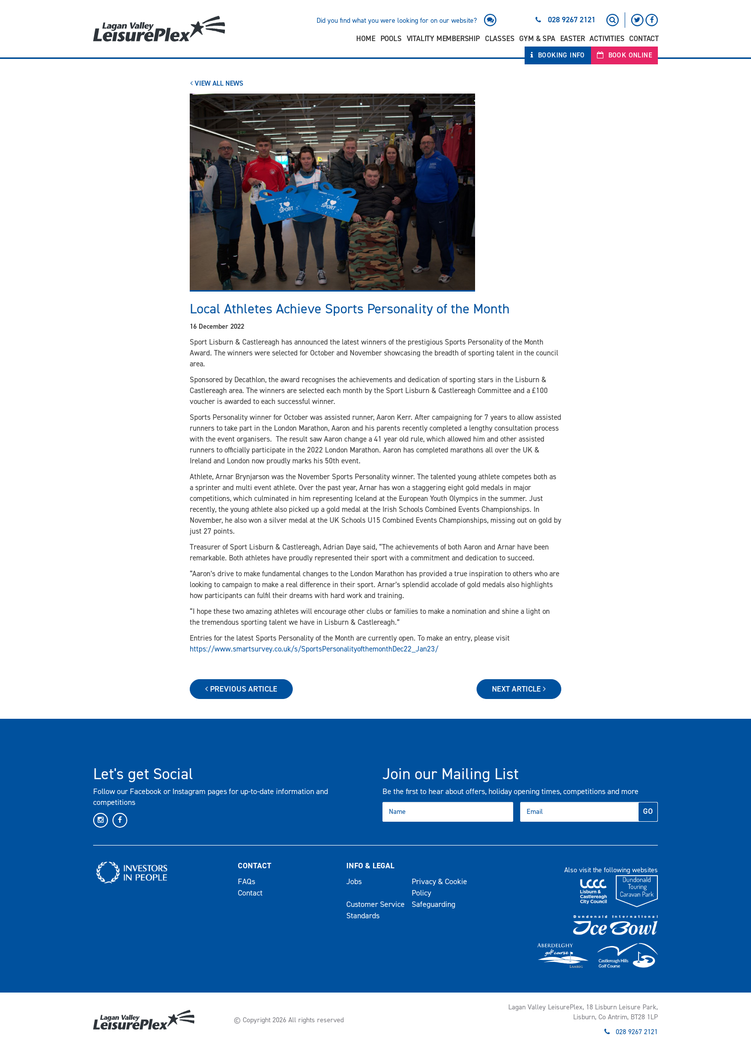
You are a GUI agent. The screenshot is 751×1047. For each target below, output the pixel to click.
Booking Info (558, 55)
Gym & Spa (537, 39)
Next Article (519, 689)
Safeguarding (433, 904)
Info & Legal (370, 865)
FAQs (246, 881)
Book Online (624, 55)
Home (365, 39)
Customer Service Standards (375, 910)
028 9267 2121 (571, 19)
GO (648, 811)
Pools (391, 39)
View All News (216, 83)
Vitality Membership (443, 39)
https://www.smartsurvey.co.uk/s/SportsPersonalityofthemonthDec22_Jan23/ (314, 649)
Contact (644, 39)
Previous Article (241, 689)
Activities (607, 39)
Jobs (354, 881)
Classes (500, 39)
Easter (572, 39)
